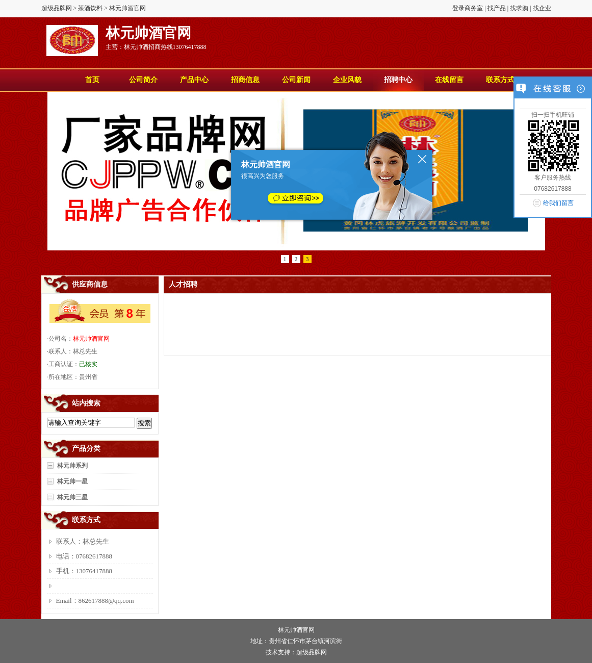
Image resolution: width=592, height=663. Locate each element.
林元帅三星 (72, 497)
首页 (92, 80)
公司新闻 (296, 80)
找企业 (542, 8)
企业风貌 (347, 80)
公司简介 (143, 80)
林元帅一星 (72, 481)
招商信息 (245, 80)
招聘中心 (398, 80)
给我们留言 (558, 203)
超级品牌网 (56, 8)
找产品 (496, 8)
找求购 (519, 8)
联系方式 (500, 80)
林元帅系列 (72, 465)
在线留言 (449, 80)
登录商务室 (467, 8)
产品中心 (194, 80)
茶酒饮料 (90, 8)
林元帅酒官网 (91, 338)
